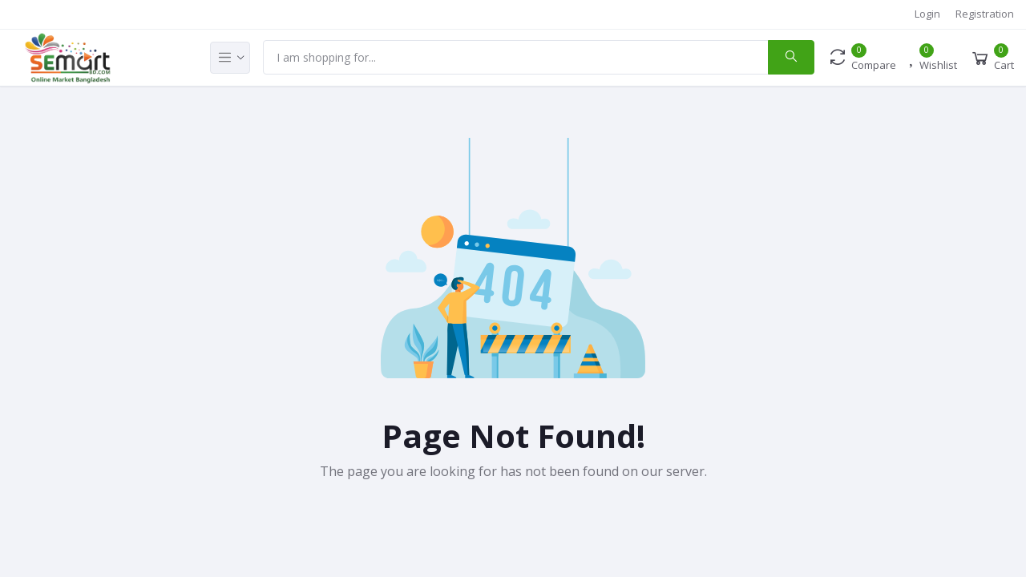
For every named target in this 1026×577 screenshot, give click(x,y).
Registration (984, 13)
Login (927, 13)
